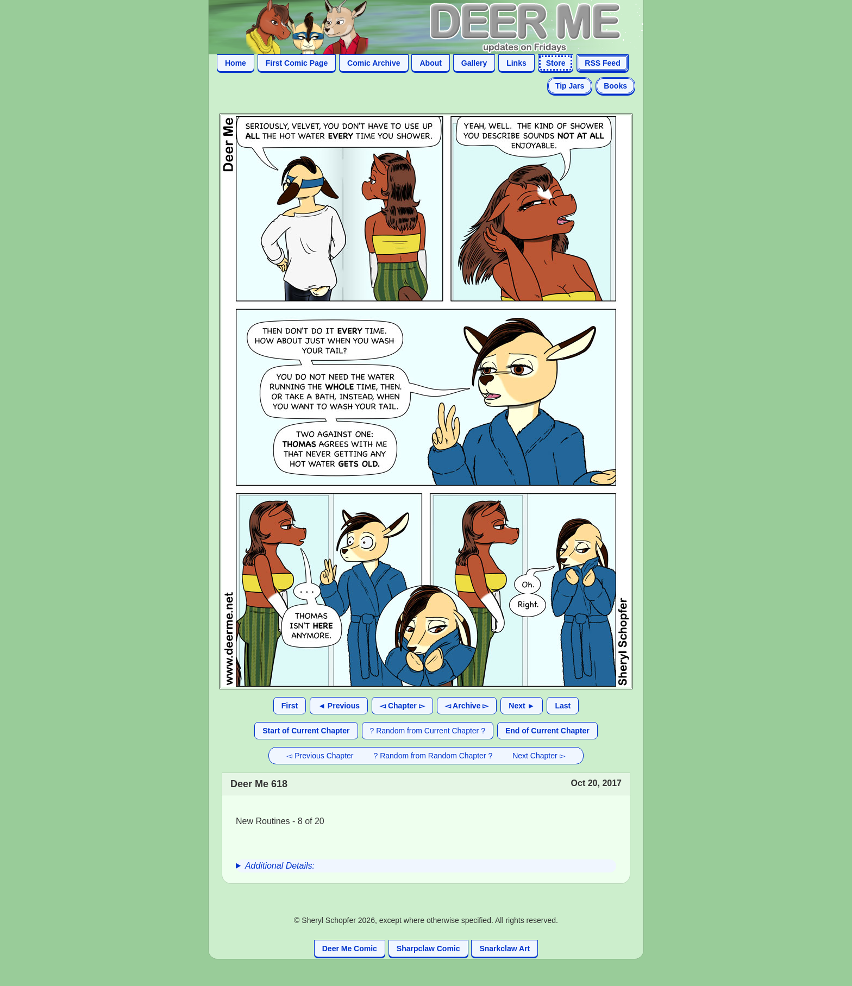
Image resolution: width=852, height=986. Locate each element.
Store (556, 63)
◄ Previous (339, 705)
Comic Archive (373, 63)
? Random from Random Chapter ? (433, 755)
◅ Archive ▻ (467, 705)
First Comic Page (297, 63)
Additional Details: (280, 865)
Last (563, 705)
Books (615, 85)
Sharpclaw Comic (428, 948)
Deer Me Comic (349, 948)
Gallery (474, 63)
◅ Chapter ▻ (402, 705)
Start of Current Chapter (305, 730)
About (430, 63)
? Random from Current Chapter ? (427, 730)
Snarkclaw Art (504, 948)
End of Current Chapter (547, 730)
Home (235, 63)
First (289, 705)
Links (516, 63)
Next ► (522, 705)
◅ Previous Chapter (319, 755)
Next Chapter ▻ (538, 755)
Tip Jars (569, 85)
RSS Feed (602, 63)
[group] (426, 865)
